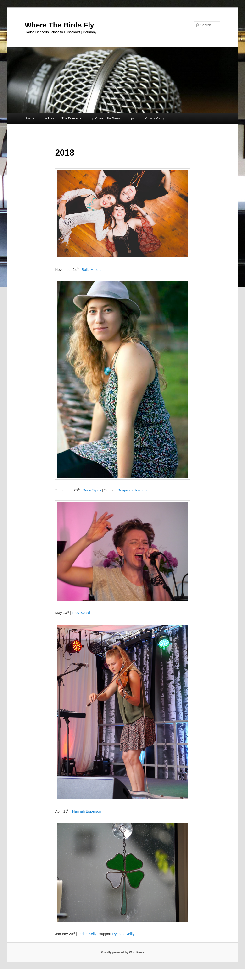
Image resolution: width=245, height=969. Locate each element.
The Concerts (71, 118)
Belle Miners (91, 269)
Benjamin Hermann (133, 490)
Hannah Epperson (86, 811)
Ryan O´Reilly (123, 934)
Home (30, 118)
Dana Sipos (92, 490)
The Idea (48, 118)
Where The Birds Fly (59, 25)
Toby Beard (81, 613)
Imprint (132, 118)
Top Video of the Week (104, 118)
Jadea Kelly (87, 934)
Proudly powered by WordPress (122, 952)
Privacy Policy (154, 118)
